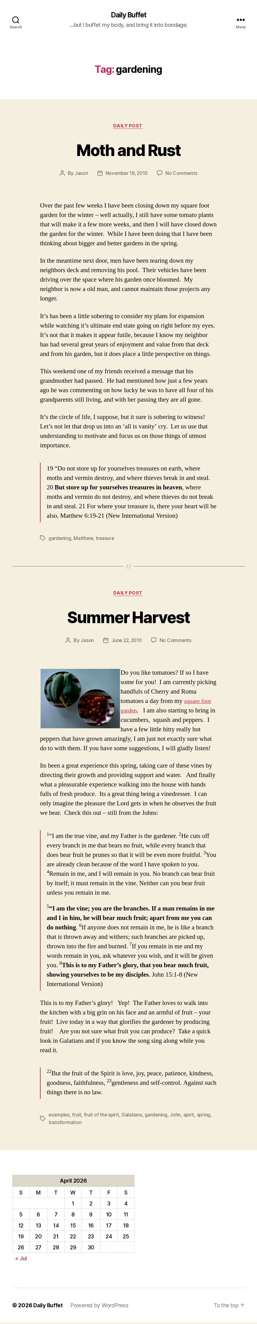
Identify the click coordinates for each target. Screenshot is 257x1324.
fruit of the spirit (102, 1116)
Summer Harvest (128, 618)
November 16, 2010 (126, 174)
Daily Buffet (128, 15)
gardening (60, 539)
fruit (77, 1116)
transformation (65, 1124)
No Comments (182, 174)
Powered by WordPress (100, 1307)
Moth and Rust (128, 150)
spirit (190, 1116)
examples (60, 1116)
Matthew (83, 539)
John (177, 1116)
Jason (80, 174)
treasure (105, 539)
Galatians (133, 1116)
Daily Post (128, 127)
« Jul (21, 1260)
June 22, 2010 (126, 642)
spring (205, 1116)
